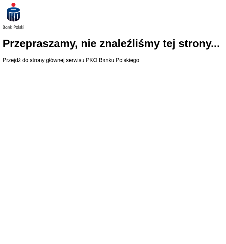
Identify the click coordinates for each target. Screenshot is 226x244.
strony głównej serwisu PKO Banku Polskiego (84, 60)
